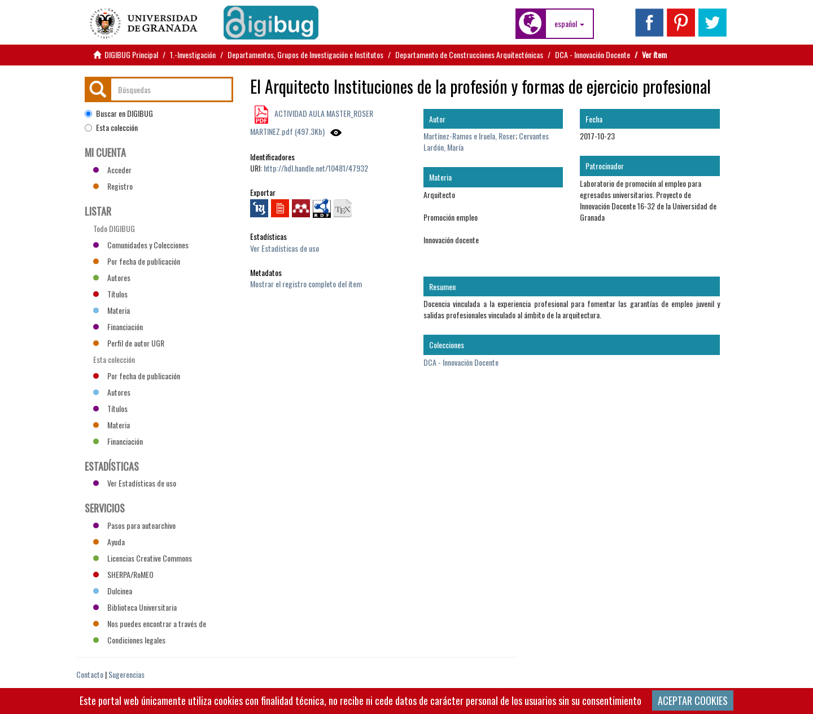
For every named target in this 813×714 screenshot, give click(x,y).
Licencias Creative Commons (142, 558)
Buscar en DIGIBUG (119, 113)
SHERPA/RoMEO (123, 574)
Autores (111, 277)
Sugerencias (126, 674)
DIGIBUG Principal (131, 54)
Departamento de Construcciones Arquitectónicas (469, 54)
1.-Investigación (193, 54)
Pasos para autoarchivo (134, 525)
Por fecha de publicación (136, 261)
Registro (113, 186)
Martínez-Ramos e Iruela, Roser (469, 136)
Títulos (110, 294)
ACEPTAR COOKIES (693, 700)
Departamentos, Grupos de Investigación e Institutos (305, 54)
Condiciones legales (129, 640)
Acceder (112, 170)
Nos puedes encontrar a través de (149, 623)
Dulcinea (112, 591)
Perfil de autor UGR (128, 343)
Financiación (118, 326)
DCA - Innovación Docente (592, 54)
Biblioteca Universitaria (135, 607)
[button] (569, 23)
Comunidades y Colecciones (141, 245)
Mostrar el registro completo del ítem (306, 284)
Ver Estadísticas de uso (284, 248)
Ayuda (109, 541)
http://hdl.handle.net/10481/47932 (316, 168)
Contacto (89, 674)
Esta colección (111, 127)
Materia (111, 310)
